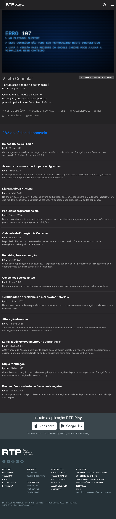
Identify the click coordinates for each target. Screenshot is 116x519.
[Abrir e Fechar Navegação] (112, 5)
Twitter (8, 461)
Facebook (4, 461)
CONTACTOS (57, 469)
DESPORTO (7, 473)
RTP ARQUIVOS (9, 482)
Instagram (13, 461)
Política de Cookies (34, 503)
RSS (98, 110)
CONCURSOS (33, 482)
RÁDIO (5, 479)
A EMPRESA (81, 469)
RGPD (78, 489)
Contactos (33, 492)
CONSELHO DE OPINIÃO (86, 476)
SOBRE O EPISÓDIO (13, 110)
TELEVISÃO (7, 476)
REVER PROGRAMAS (36, 476)
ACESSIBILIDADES (80, 110)
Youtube (17, 461)
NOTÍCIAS (6, 469)
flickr (22, 461)
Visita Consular (17, 78)
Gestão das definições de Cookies (93, 492)
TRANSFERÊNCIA (12, 115)
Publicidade (71, 503)
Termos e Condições (54, 503)
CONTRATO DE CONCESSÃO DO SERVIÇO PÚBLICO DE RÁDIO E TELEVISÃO (90, 482)
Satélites (56, 489)
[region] (58, 41)
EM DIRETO (32, 473)
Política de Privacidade (12, 503)
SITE (61, 110)
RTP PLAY (31, 469)
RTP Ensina (7, 486)
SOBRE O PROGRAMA (41, 110)
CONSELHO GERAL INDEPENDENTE (91, 473)
